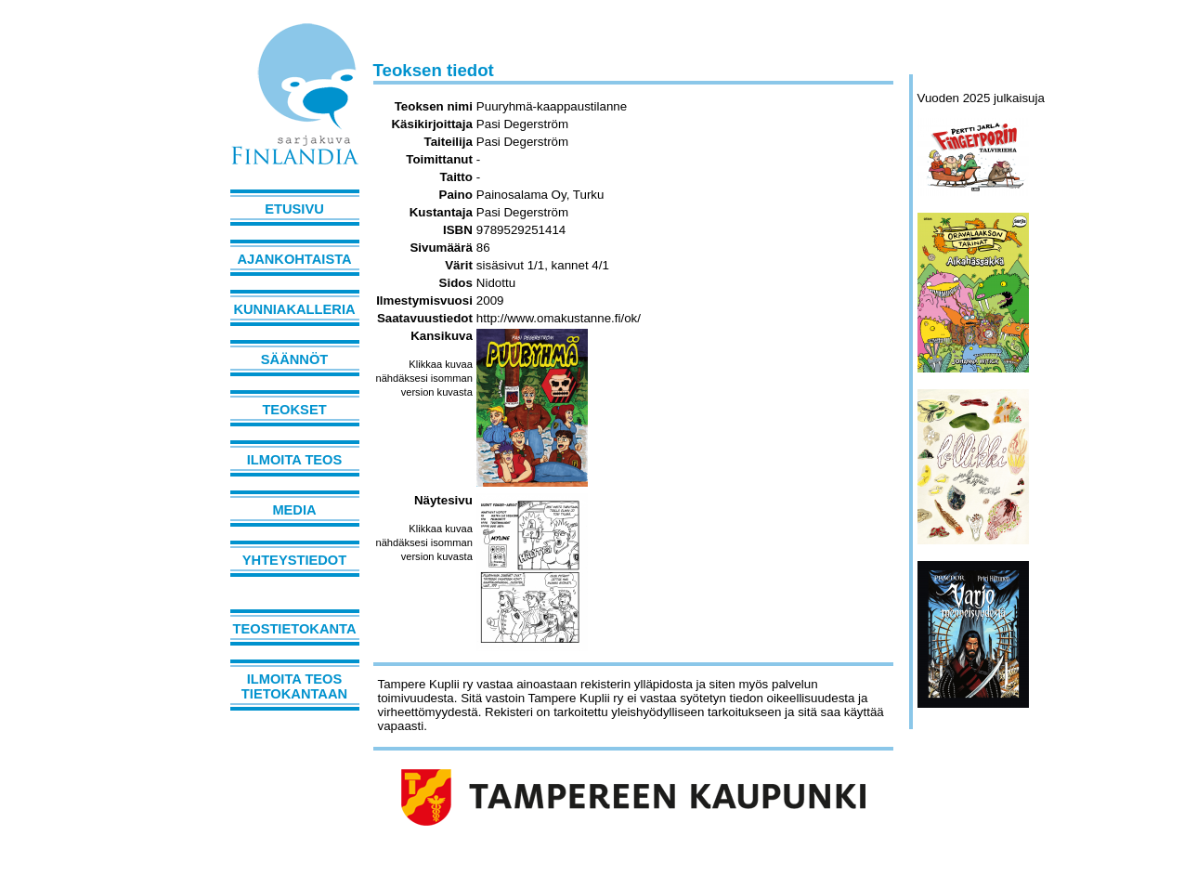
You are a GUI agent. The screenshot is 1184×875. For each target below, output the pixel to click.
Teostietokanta (295, 628)
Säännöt (294, 359)
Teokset (294, 409)
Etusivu (294, 209)
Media (294, 510)
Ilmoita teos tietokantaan (294, 686)
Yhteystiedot (294, 560)
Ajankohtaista (294, 259)
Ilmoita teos (295, 459)
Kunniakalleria (294, 309)
